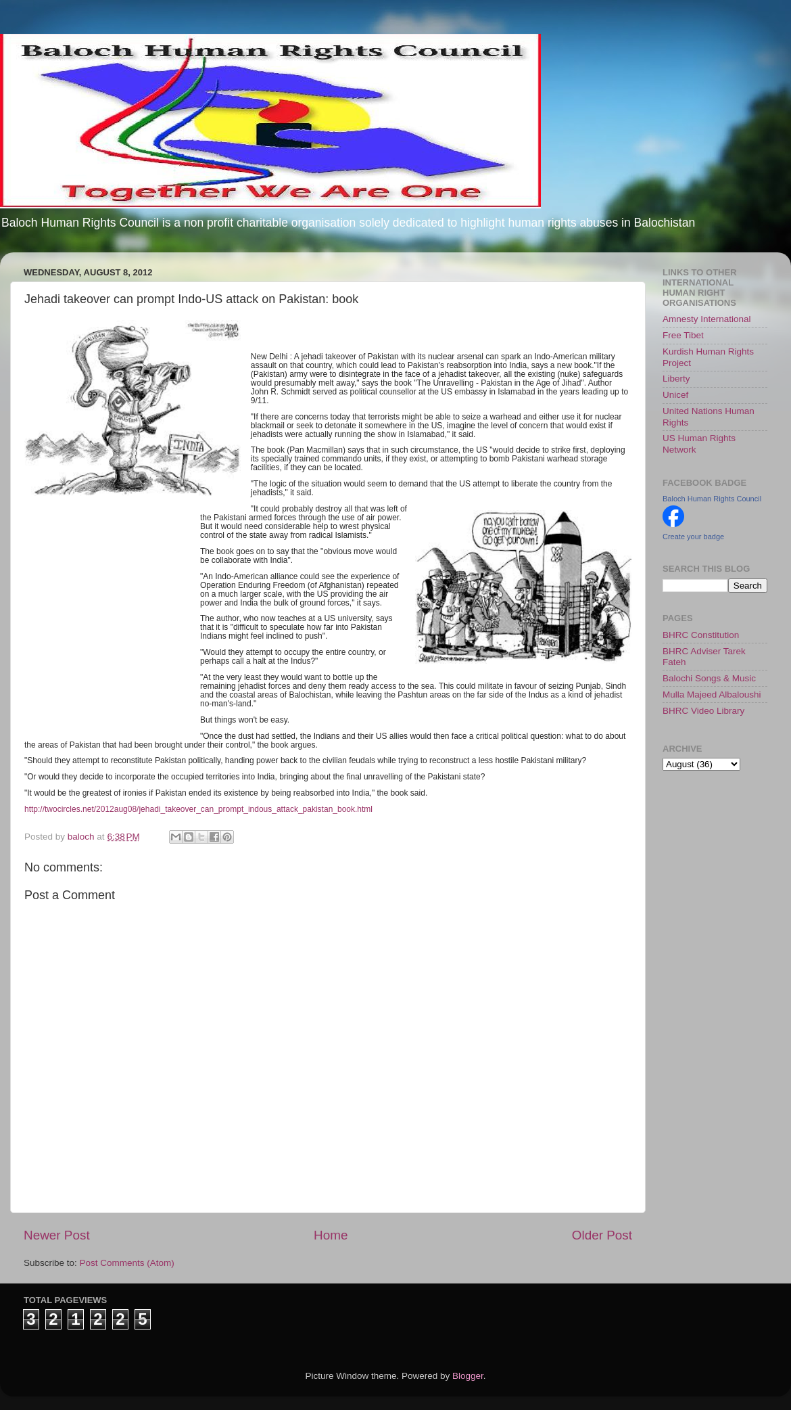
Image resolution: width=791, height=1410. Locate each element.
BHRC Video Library (703, 711)
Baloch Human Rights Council (712, 499)
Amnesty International (707, 319)
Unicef (675, 395)
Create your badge (693, 536)
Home (330, 1235)
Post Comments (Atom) (127, 1263)
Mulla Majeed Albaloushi (712, 694)
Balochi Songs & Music (709, 678)
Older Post (602, 1235)
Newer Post (57, 1235)
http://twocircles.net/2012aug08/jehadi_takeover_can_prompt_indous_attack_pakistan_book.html (198, 809)
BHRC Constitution (701, 635)
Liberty (676, 378)
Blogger (467, 1376)
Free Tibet (683, 335)
